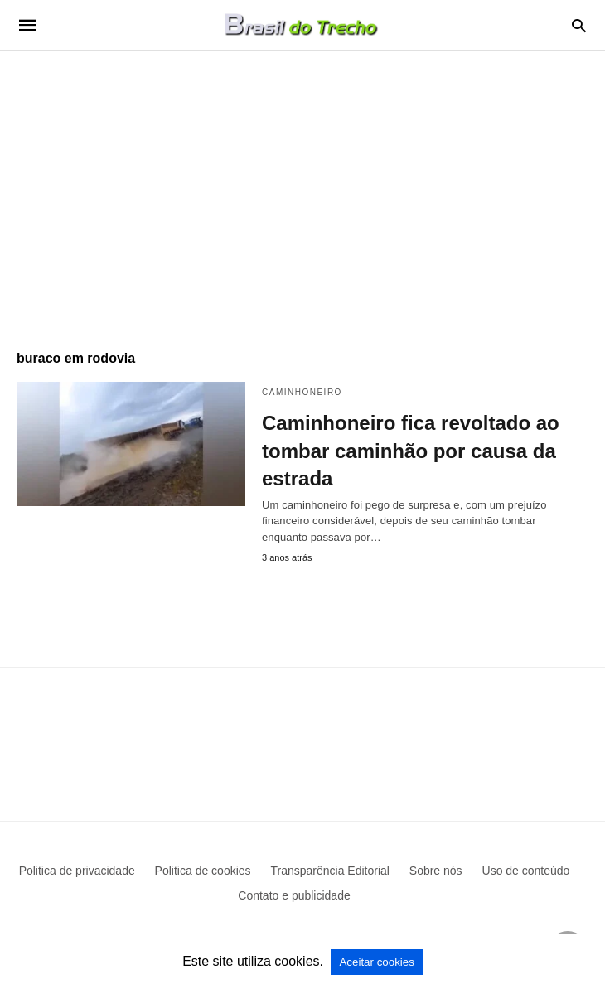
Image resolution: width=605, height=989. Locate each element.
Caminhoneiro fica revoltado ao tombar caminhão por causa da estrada (410, 451)
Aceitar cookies (376, 962)
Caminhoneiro (302, 392)
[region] (302, 192)
